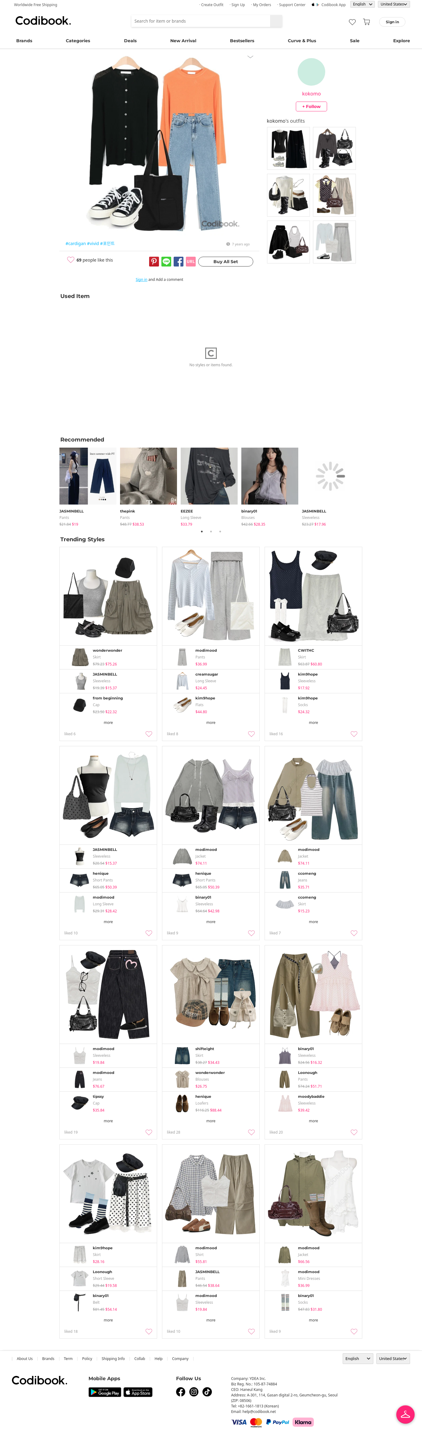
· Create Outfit (211, 4)
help (159, 1358)
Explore (401, 40)
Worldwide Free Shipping (35, 4)
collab (139, 1358)
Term (68, 1358)
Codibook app (334, 4)
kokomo (311, 93)
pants (64, 517)
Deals (130, 40)
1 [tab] (202, 531)
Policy (87, 1358)
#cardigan (76, 243)
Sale (355, 40)
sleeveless (310, 517)
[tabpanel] (89, 486)
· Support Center (291, 4)
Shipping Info (113, 1358)
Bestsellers (242, 40)
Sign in (141, 279)
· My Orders (261, 4)
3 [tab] (220, 531)
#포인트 (107, 243)
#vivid (93, 243)
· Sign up (237, 4)
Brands (24, 40)
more (108, 722)
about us (25, 1358)
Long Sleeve (191, 517)
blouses (248, 517)
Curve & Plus (302, 40)
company (180, 1358)
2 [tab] (211, 531)
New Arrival (183, 40)
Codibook (43, 20)
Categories (78, 40)
